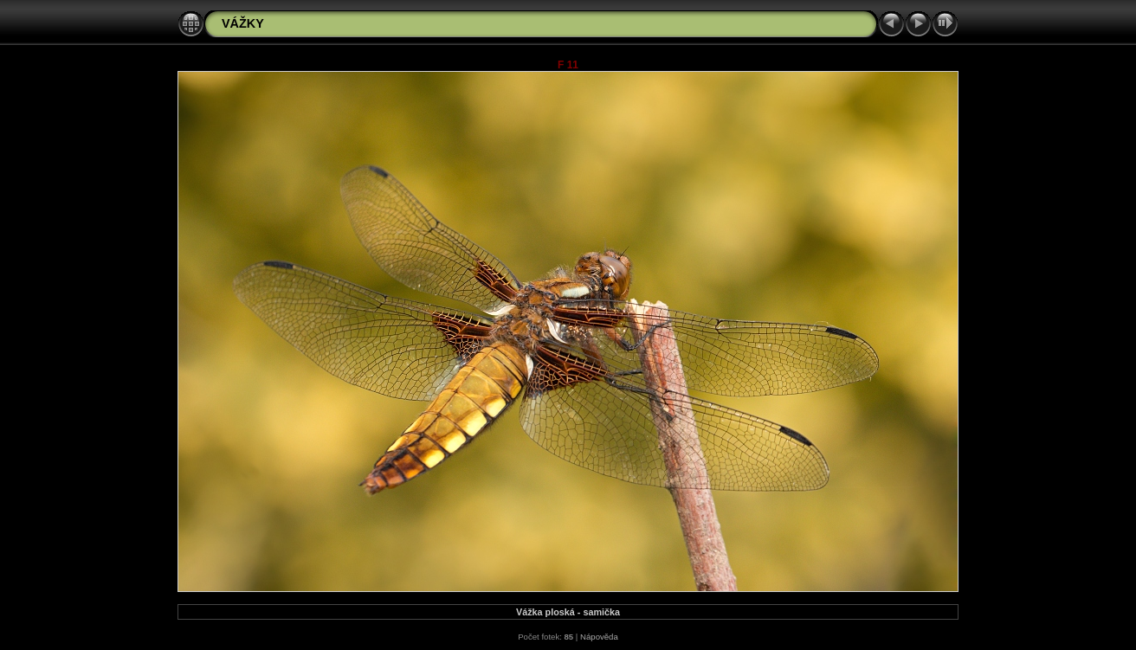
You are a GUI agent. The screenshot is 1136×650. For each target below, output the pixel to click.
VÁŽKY (243, 23)
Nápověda (599, 636)
